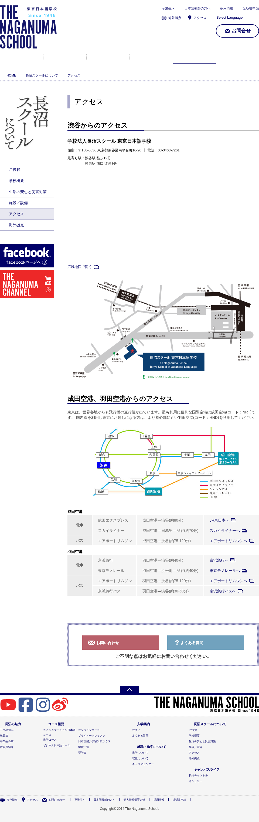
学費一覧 (83, 746)
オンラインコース (89, 729)
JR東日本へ (219, 520)
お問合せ (241, 31)
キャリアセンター (143, 764)
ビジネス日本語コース (56, 745)
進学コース (50, 739)
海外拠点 (174, 18)
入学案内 (108, 57)
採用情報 (226, 8)
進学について (140, 752)
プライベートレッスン (91, 735)
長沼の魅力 (21, 57)
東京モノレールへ (225, 570)
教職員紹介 (6, 746)
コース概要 (64, 57)
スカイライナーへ (225, 530)
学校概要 (16, 180)
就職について (140, 758)
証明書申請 (251, 8)
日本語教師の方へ (197, 8)
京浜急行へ (219, 560)
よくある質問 (191, 643)
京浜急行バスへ (223, 591)
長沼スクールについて (194, 57)
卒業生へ (168, 8)
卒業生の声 (6, 741)
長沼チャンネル (198, 775)
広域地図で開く (79, 267)
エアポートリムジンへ (228, 541)
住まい (136, 729)
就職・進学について (151, 57)
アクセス (199, 18)
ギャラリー (195, 781)
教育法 (4, 735)
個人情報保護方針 (134, 799)
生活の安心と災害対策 (28, 192)
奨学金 (82, 752)
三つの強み (6, 729)
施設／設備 (18, 203)
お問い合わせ (107, 643)
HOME (11, 75)
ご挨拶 (14, 169)
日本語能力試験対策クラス (94, 741)
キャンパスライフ (237, 57)
